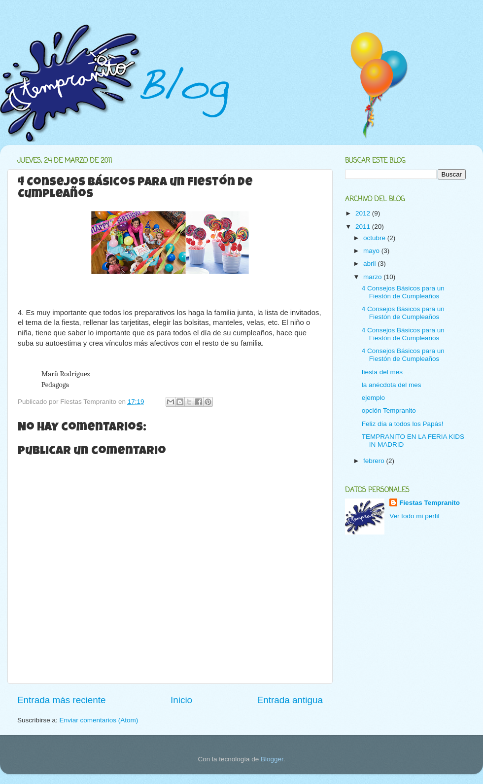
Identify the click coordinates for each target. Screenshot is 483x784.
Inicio (181, 700)
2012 (363, 213)
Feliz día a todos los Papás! (403, 424)
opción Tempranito (389, 410)
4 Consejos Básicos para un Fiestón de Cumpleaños (403, 292)
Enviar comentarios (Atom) (99, 720)
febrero (374, 460)
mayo (372, 250)
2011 (363, 226)
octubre (375, 238)
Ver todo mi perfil (414, 516)
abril (370, 263)
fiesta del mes (382, 372)
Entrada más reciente (61, 700)
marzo (373, 277)
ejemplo (373, 397)
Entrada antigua (290, 700)
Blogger (272, 759)
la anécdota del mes (391, 385)
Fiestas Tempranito (429, 502)
